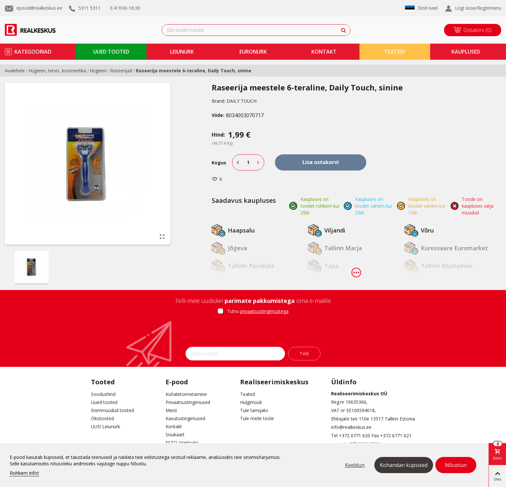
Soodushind (103, 394)
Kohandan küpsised (404, 465)
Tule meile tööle (257, 418)
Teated (247, 394)
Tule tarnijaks (254, 410)
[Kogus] (248, 162)
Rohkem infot (24, 473)
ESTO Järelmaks (182, 443)
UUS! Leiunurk (105, 426)
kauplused (465, 51)
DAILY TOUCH (242, 101)
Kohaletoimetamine (186, 394)
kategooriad (33, 51)
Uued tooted (104, 402)
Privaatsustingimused (188, 402)
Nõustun (456, 465)
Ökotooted (102, 418)
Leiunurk (182, 51)
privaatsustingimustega (264, 311)
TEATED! (394, 51)
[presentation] (253, 332)
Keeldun (355, 465)
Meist (171, 410)
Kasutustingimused (185, 418)
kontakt (324, 51)
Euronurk (253, 51)
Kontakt (174, 426)
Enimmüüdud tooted (112, 410)
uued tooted (111, 51)
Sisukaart (175, 434)
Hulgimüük (251, 402)
